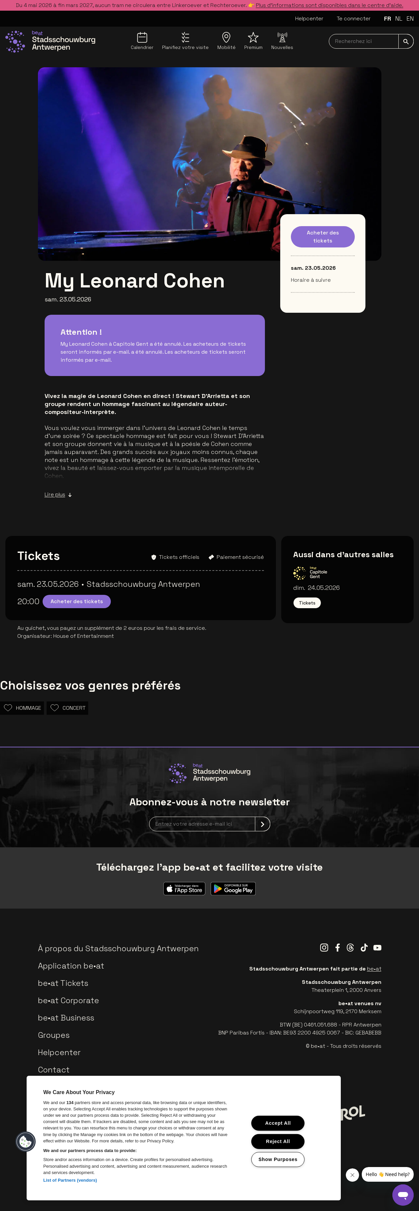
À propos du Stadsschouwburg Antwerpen (118, 948)
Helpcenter (309, 18)
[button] (25, 1141)
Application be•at (71, 966)
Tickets (307, 603)
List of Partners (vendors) (70, 1180)
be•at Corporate (68, 1000)
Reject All (278, 1141)
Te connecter (354, 18)
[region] (184, 1138)
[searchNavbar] (371, 41)
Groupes (54, 1035)
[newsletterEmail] (209, 824)
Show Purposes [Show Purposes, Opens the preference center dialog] (278, 1159)
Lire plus (58, 495)
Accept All (278, 1123)
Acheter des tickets (323, 236)
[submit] (406, 41)
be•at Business (66, 1017)
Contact (54, 1069)
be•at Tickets (63, 983)
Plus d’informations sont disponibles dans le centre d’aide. (329, 5)
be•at (374, 968)
